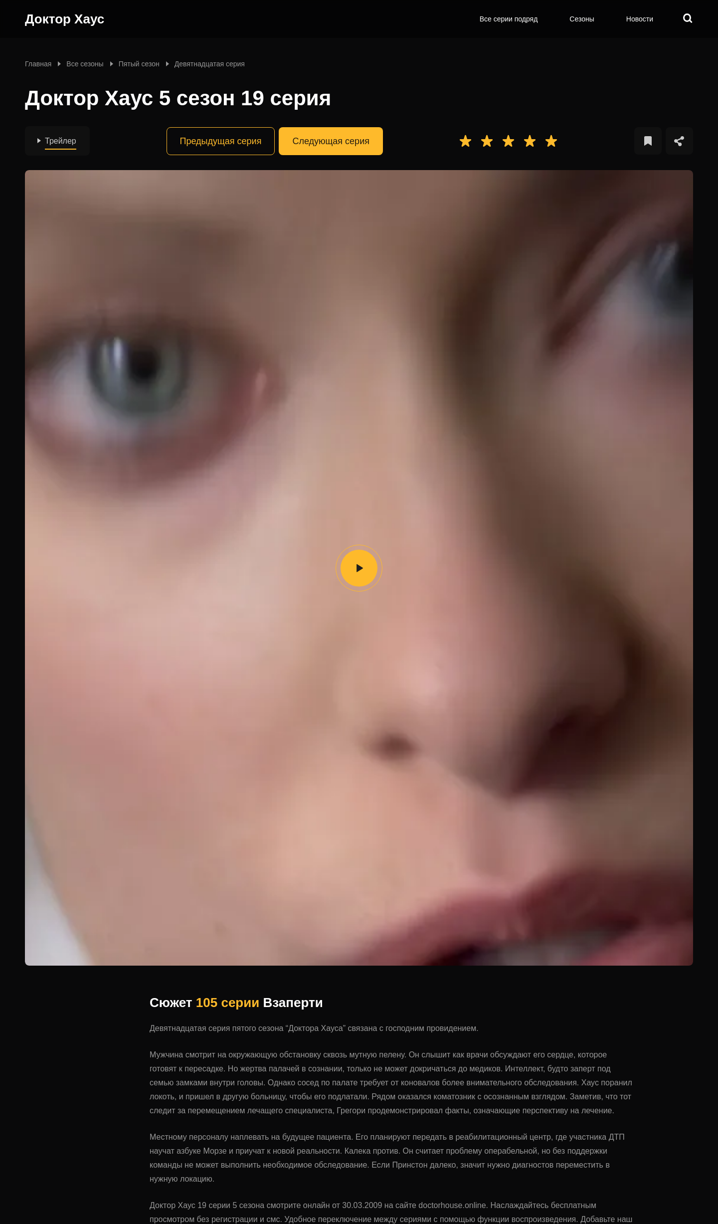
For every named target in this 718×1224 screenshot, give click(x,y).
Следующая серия (330, 141)
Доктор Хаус (64, 18)
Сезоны (581, 19)
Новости (639, 19)
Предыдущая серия (221, 141)
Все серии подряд (509, 19)
